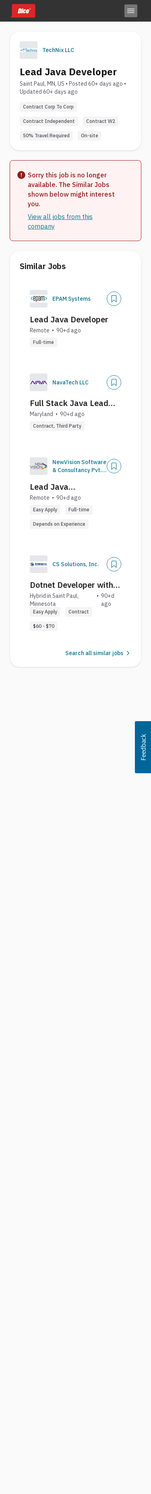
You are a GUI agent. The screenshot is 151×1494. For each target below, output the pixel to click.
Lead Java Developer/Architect (67, 487)
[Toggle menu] (130, 11)
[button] (143, 747)
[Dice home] (22, 11)
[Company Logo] (39, 299)
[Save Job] (114, 299)
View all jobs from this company (60, 221)
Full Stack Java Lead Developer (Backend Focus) (69, 403)
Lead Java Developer (69, 319)
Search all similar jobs (98, 653)
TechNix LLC (58, 50)
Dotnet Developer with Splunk (71, 585)
